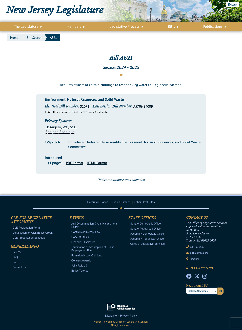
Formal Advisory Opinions (86, 255)
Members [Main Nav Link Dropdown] (76, 26)
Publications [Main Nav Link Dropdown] (214, 26)
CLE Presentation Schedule (29, 237)
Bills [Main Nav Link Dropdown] (173, 26)
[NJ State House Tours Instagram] (204, 277)
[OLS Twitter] (197, 277)
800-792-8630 (197, 247)
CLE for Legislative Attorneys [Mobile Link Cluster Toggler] (31, 220)
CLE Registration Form (26, 227)
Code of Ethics (80, 237)
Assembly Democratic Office (147, 233)
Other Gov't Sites (144, 202)
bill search (34, 38)
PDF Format (74, 163)
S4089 (148, 106)
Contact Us (19, 267)
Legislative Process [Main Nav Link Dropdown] (126, 26)
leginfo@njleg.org (199, 253)
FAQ (15, 257)
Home (14, 38)
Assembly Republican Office (147, 238)
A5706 (138, 106)
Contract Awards (81, 260)
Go (220, 291)
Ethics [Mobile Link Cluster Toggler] (77, 218)
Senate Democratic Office (145, 223)
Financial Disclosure (83, 242)
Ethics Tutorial (79, 270)
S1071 (84, 106)
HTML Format (97, 163)
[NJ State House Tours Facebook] (189, 277)
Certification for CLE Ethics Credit (32, 232)
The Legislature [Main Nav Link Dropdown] (28, 26)
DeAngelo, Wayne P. (61, 127)
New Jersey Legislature (54, 10)
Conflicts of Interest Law (85, 232)
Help (15, 262)
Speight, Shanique (60, 131)
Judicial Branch (121, 202)
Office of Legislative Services (147, 243)
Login (232, 4)
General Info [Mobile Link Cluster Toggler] (25, 247)
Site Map (17, 252)
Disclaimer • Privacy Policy (121, 315)
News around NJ (197, 285)
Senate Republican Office (145, 228)
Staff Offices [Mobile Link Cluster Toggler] (142, 218)
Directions (194, 259)
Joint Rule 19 (79, 265)
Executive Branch (97, 202)
